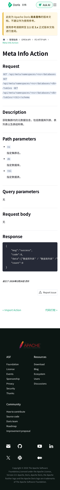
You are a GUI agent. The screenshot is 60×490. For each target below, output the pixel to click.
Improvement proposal (18, 430)
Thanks (10, 393)
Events (9, 373)
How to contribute (15, 411)
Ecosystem (39, 373)
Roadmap (11, 426)
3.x (36, 27)
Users (37, 378)
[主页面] (4, 39)
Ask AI (44, 5)
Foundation (12, 364)
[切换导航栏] (55, 5)
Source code (12, 416)
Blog (36, 369)
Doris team (12, 421)
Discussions (40, 383)
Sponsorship (13, 378)
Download (39, 364)
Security (10, 388)
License (10, 369)
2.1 (29, 27)
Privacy (10, 383)
